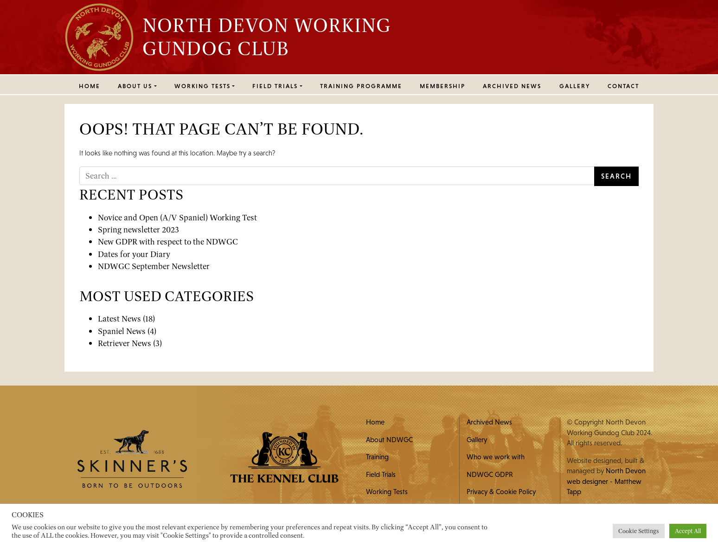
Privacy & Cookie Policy (501, 492)
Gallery (574, 86)
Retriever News (124, 343)
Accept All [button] (688, 531)
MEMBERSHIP (442, 86)
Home (89, 86)
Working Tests (387, 492)
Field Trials (381, 474)
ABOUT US (135, 86)
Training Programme (361, 86)
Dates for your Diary (134, 254)
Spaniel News (122, 331)
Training (377, 457)
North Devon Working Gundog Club (266, 37)
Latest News (119, 318)
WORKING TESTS (202, 86)
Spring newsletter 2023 (138, 229)
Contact (623, 86)
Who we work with (496, 457)
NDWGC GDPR (490, 474)
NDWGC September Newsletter (154, 266)
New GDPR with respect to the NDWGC (168, 241)
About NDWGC (389, 440)
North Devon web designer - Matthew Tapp (606, 481)
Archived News (512, 86)
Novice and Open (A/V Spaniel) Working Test (177, 217)
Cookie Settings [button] (638, 531)
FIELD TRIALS (275, 86)
